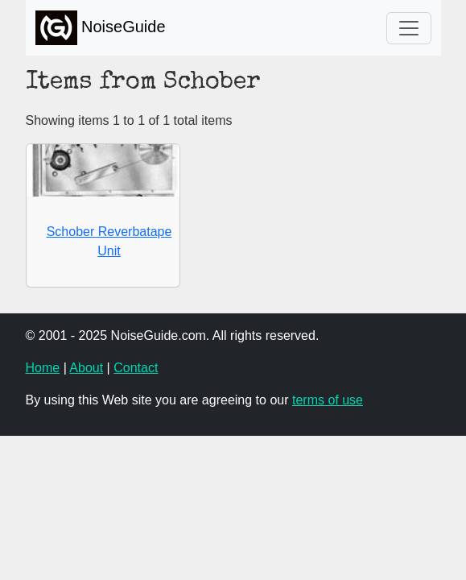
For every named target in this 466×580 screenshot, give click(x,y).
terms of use (327, 400)
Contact (135, 368)
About (86, 368)
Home (43, 368)
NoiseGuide (100, 27)
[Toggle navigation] (408, 28)
